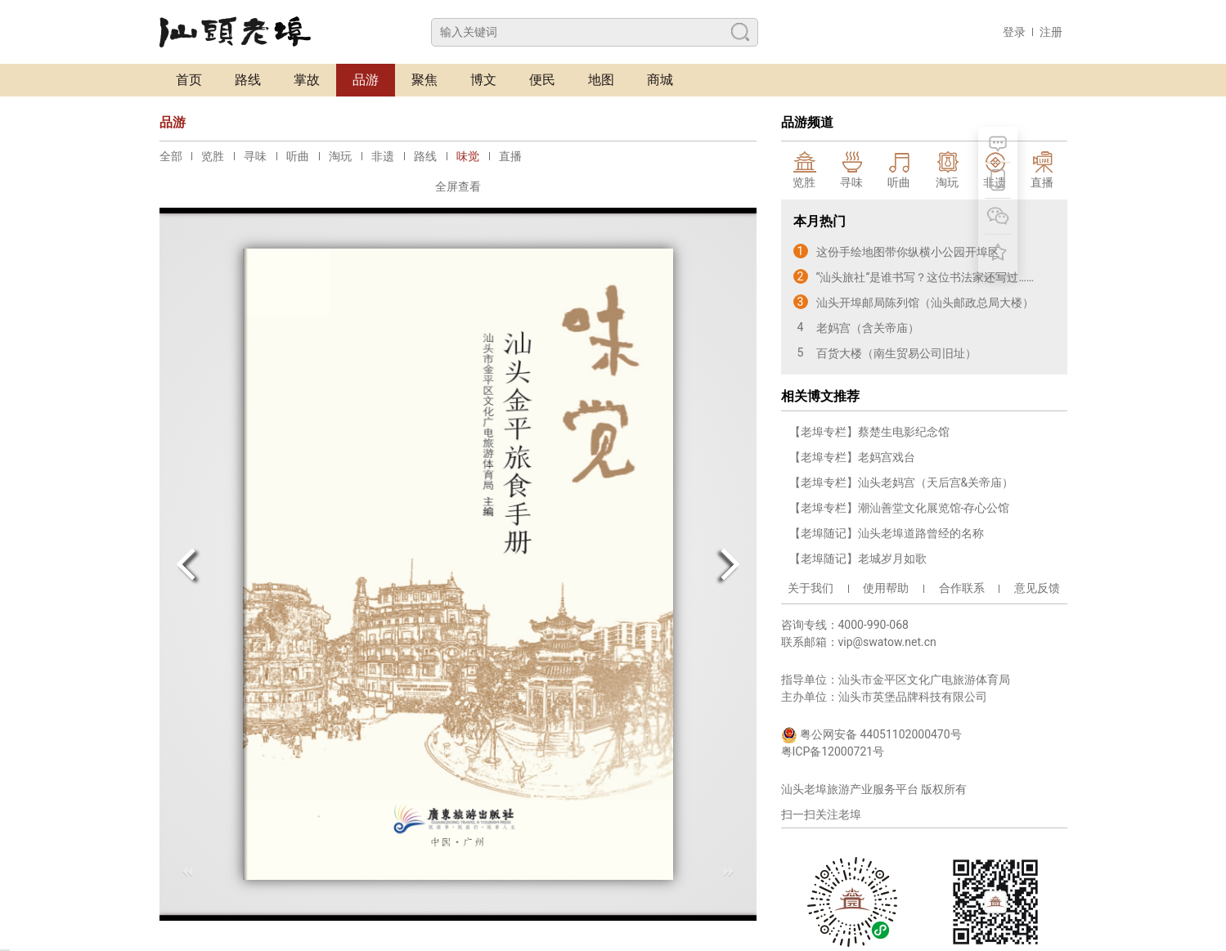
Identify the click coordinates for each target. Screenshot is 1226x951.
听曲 (297, 156)
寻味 (255, 156)
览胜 (212, 156)
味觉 (467, 156)
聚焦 (424, 79)
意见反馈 (1037, 587)
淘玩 (340, 156)
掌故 (307, 79)
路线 (248, 79)
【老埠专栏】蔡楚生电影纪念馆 (869, 431)
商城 (660, 79)
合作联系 (962, 587)
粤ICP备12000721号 (833, 751)
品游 (366, 79)
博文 (483, 79)
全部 (170, 156)
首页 (189, 79)
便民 (542, 79)
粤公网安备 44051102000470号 (871, 735)
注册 (1051, 31)
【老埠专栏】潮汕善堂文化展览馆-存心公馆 (899, 507)
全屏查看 (458, 186)
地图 (601, 79)
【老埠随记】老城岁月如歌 (858, 558)
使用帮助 (886, 587)
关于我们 (810, 587)
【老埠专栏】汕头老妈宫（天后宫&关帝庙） (901, 482)
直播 (510, 156)
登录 (1014, 31)
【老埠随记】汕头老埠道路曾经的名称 (886, 533)
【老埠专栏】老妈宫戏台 (852, 457)
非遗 (382, 156)
